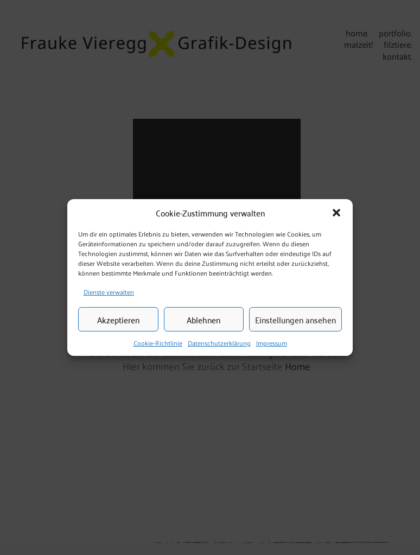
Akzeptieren (118, 319)
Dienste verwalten (109, 292)
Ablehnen (203, 319)
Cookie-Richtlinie (157, 343)
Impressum (271, 343)
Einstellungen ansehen (295, 319)
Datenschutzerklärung (219, 343)
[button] (336, 212)
